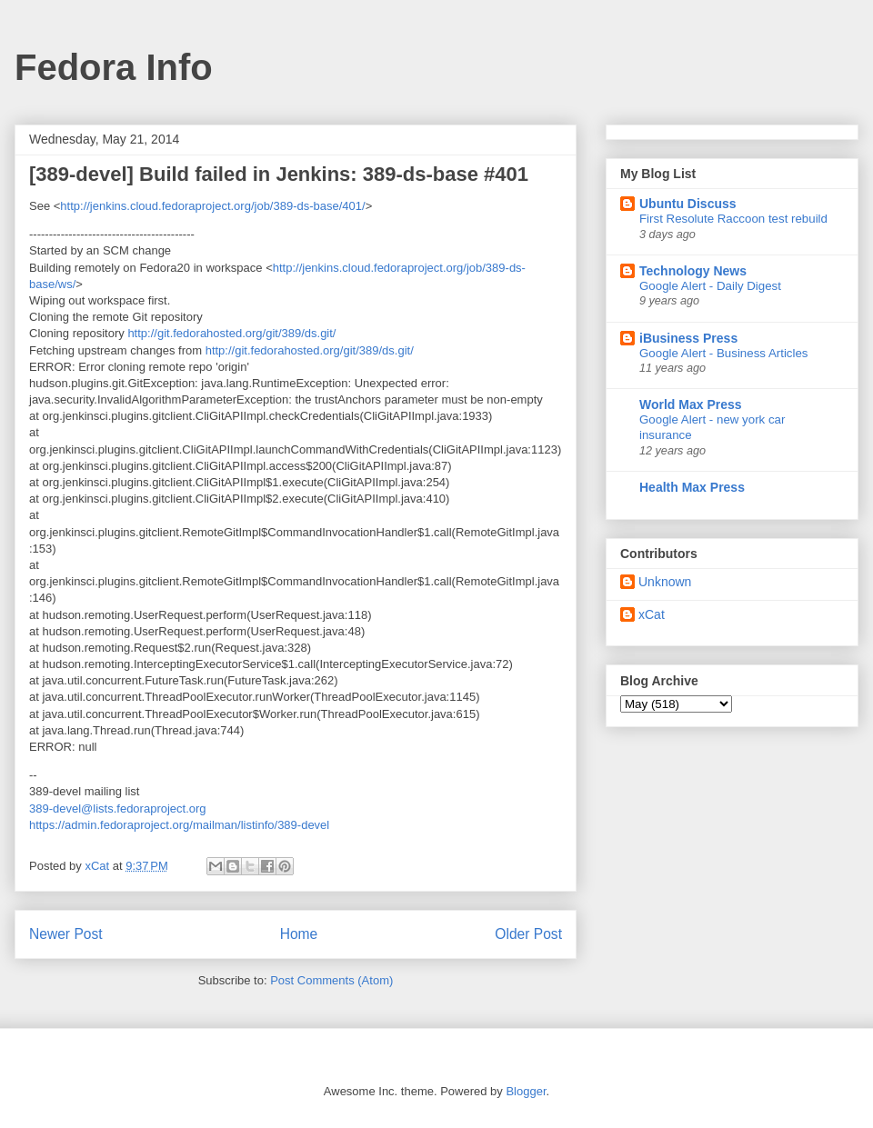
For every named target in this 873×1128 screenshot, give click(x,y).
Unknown (664, 581)
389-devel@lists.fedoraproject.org (117, 808)
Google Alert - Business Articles (723, 353)
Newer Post (66, 934)
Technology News (693, 271)
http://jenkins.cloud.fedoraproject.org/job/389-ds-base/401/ (212, 206)
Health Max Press (692, 487)
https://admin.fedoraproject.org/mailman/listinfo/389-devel (179, 825)
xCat (651, 614)
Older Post (528, 934)
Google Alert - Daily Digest (710, 286)
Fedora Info (114, 67)
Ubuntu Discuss (688, 203)
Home (299, 934)
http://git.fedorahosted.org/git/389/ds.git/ (231, 333)
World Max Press (690, 404)
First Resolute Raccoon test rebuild (733, 218)
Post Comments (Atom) (331, 980)
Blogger (526, 1091)
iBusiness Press (688, 338)
